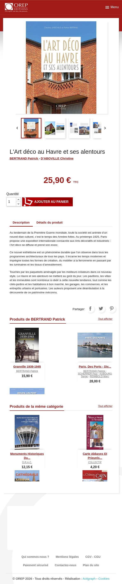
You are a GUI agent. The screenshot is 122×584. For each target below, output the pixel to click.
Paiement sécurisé (35, 565)
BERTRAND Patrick (24, 158)
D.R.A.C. (27, 462)
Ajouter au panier (47, 201)
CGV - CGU (92, 556)
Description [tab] (21, 222)
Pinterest (111, 308)
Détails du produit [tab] (49, 222)
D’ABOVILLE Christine (57, 158)
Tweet (101, 308)
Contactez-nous (65, 565)
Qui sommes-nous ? (35, 556)
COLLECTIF (95, 462)
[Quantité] (11, 201)
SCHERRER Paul (88, 373)
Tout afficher (105, 318)
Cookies (103, 578)
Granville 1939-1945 (27, 366)
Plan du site (91, 565)
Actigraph (89, 578)
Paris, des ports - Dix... (95, 366)
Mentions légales (67, 556)
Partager (90, 308)
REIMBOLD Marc (99, 376)
